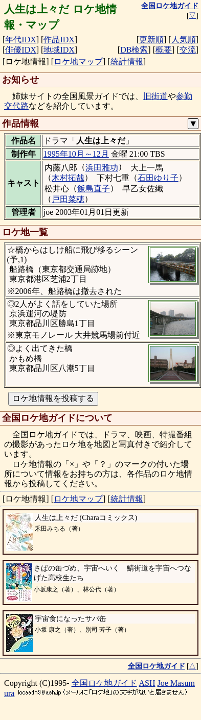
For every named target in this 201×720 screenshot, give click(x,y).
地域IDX (58, 49)
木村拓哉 (68, 177)
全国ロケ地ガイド (104, 683)
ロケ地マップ (78, 61)
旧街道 (155, 96)
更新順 (151, 39)
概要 (163, 49)
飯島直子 (93, 188)
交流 (188, 49)
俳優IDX (20, 49)
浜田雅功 (101, 167)
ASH (147, 683)
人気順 (183, 39)
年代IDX (20, 39)
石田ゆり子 (158, 177)
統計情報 (126, 61)
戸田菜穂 (68, 199)
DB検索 (134, 49)
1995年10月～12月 (76, 154)
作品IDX (58, 39)
